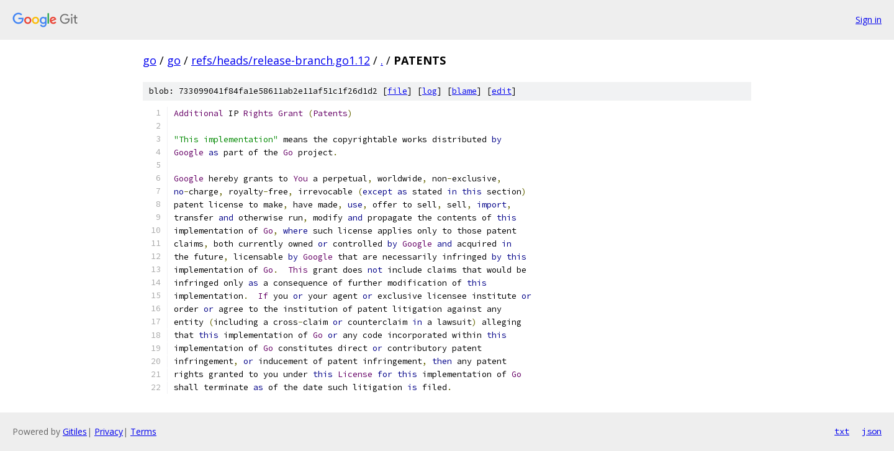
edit (502, 91)
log (429, 91)
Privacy (108, 431)
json (872, 431)
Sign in (869, 19)
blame (464, 91)
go (149, 60)
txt (841, 431)
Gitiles (75, 431)
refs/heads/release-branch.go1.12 (280, 60)
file (397, 91)
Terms (143, 431)
